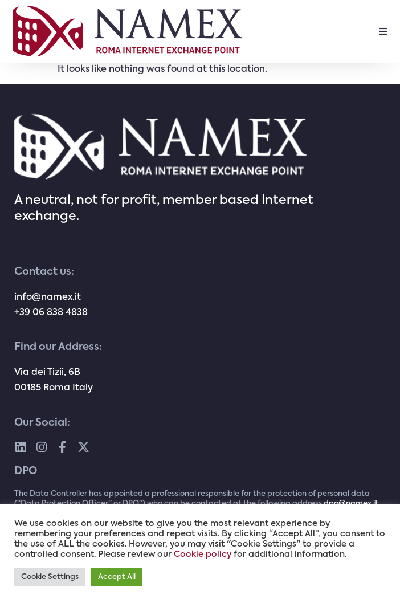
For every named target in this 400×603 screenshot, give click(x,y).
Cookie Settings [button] (50, 577)
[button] (383, 31)
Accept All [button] (117, 577)
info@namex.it (47, 297)
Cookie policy (202, 555)
